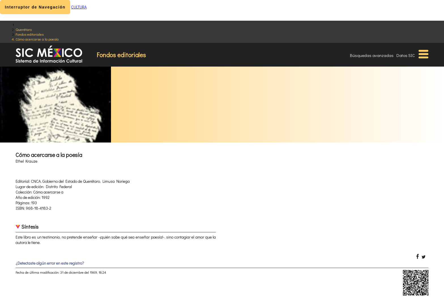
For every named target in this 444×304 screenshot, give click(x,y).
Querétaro (24, 29)
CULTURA (79, 7)
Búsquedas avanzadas (372, 55)
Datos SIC (405, 55)
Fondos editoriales (30, 34)
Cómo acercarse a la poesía (37, 39)
